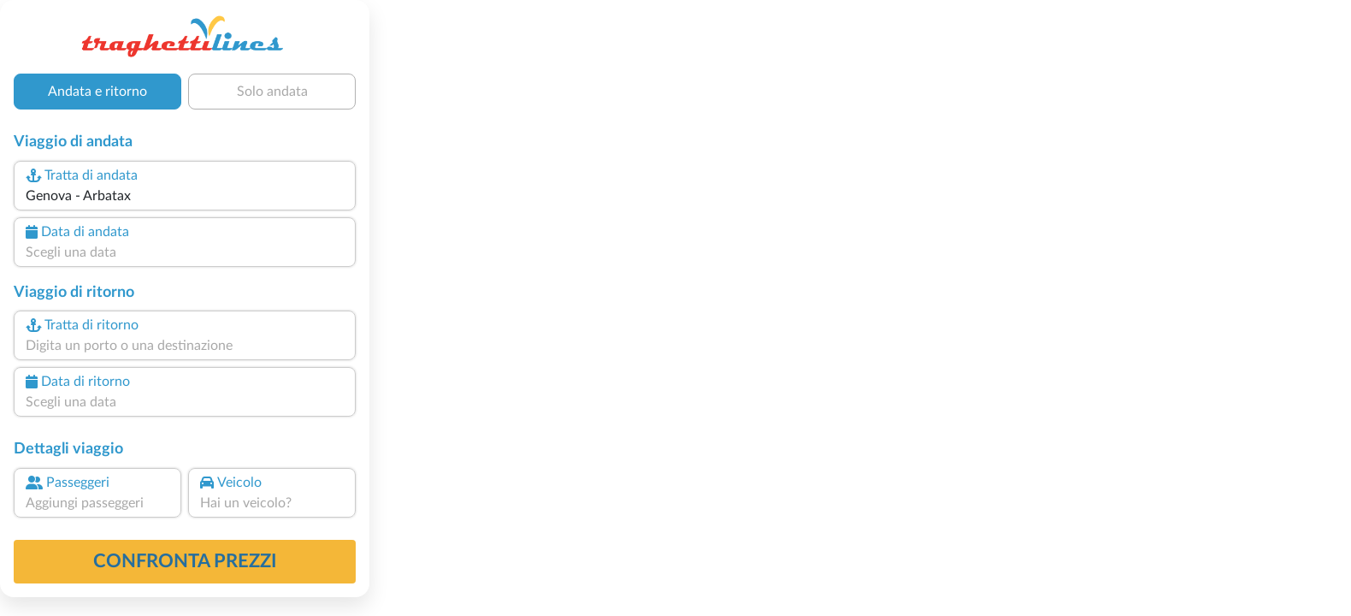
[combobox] (185, 196)
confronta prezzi (185, 561)
